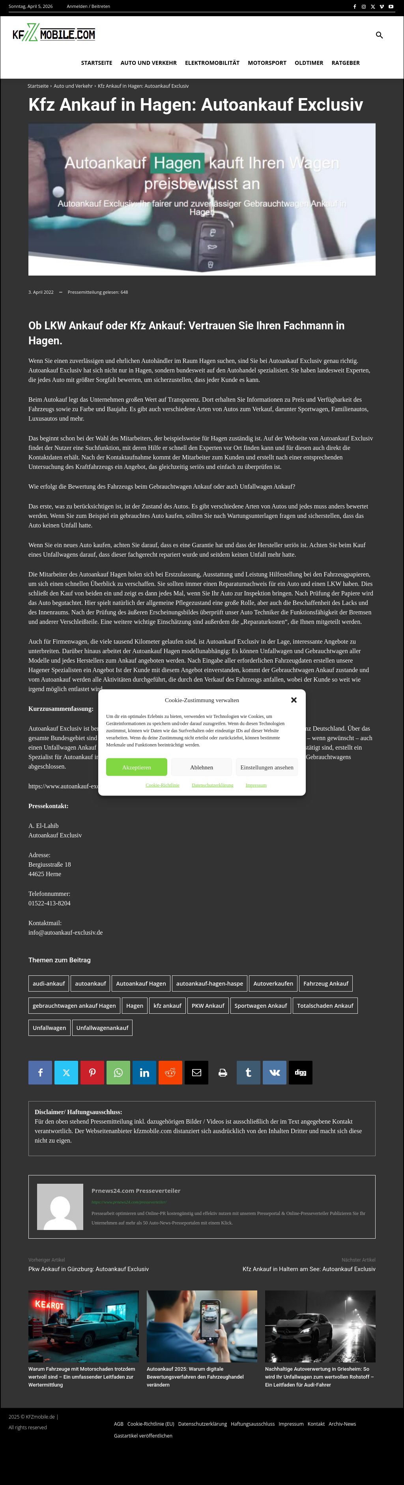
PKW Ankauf (208, 1005)
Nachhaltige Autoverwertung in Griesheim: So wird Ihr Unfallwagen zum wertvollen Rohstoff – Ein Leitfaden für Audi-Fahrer (319, 1377)
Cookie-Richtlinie (163, 785)
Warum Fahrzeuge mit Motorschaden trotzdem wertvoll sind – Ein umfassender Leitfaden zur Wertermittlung (81, 1377)
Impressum (255, 785)
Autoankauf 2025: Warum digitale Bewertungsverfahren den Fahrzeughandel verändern (195, 1377)
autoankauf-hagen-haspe (209, 983)
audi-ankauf (49, 983)
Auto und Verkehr (73, 86)
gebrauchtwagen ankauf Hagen (74, 1005)
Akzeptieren (136, 767)
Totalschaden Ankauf (325, 1005)
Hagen (134, 1005)
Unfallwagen (49, 1028)
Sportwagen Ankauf (261, 1005)
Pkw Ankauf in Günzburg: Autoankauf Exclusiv (88, 1269)
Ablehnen (201, 767)
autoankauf (90, 983)
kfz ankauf (167, 1005)
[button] (294, 700)
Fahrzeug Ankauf (325, 983)
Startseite (38, 86)
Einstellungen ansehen (267, 767)
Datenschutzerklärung (212, 785)
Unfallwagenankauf (103, 1028)
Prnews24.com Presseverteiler (136, 1190)
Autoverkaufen (273, 983)
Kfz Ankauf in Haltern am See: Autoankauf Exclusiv (309, 1269)
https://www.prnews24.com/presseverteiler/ (129, 1202)
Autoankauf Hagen (141, 983)
